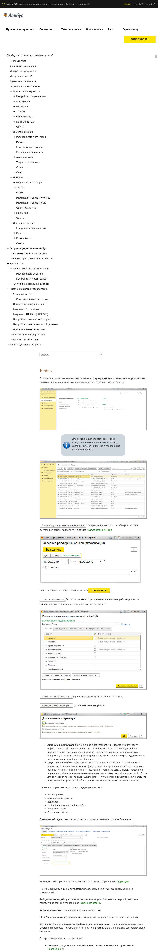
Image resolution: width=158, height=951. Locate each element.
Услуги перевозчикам (28, 162)
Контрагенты (23, 101)
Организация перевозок (26, 91)
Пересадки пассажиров (29, 146)
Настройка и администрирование (28, 288)
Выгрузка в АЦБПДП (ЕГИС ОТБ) (30, 314)
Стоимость (46, 29)
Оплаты (20, 192)
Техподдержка (70, 29)
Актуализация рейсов (100, 529)
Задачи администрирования (29, 334)
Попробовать (140, 39)
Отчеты (20, 126)
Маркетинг (22, 212)
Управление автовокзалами (25, 86)
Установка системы (23, 293)
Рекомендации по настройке (32, 298)
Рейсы (19, 141)
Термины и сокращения (23, 81)
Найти (101, 354)
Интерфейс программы (23, 71)
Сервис (20, 167)
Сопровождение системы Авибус (28, 248)
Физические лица (26, 207)
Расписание (22, 106)
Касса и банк (23, 238)
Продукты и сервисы (19, 29)
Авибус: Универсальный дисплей (31, 283)
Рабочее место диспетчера (31, 136)
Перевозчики (54, 948)
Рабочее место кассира (29, 182)
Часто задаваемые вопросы (25, 344)
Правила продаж (25, 121)
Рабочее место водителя (29, 273)
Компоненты (17, 263)
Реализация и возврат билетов (33, 197)
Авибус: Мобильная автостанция (31, 268)
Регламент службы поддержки (30, 253)
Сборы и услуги (24, 116)
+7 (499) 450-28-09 (145, 4)
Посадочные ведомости (29, 152)
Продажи (18, 177)
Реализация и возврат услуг (31, 202)
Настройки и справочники (31, 96)
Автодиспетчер (24, 157)
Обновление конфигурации (28, 304)
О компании (93, 29)
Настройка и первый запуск (31, 278)
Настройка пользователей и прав (31, 319)
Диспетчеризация (23, 131)
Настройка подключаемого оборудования (36, 324)
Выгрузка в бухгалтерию (26, 309)
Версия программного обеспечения (33, 258)
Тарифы (20, 111)
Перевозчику (130, 29)
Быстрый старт (18, 60)
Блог (111, 29)
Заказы (20, 187)
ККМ (18, 233)
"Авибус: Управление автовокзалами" (30, 55)
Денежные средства (24, 222)
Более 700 (12, 4)
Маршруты (123, 881)
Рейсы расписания (90, 902)
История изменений (21, 76)
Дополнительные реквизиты (29, 329)
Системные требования (23, 65)
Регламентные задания (26, 339)
